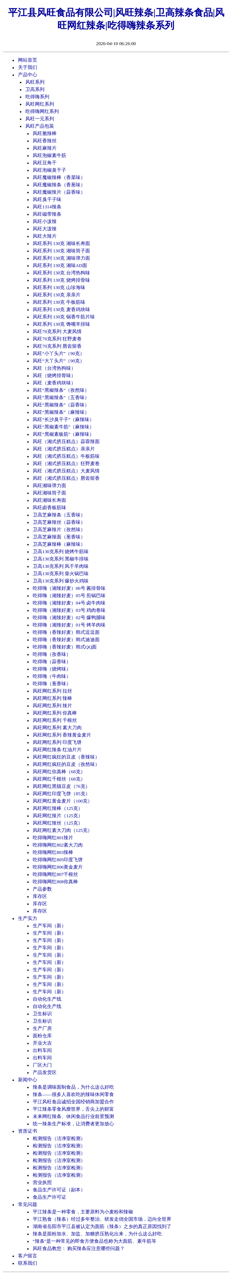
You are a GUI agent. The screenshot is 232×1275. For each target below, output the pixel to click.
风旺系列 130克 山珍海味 (59, 287)
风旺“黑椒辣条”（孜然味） (61, 390)
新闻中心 (27, 1079)
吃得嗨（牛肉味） (52, 676)
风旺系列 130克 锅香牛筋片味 (64, 316)
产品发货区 (45, 1072)
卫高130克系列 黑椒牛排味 (61, 559)
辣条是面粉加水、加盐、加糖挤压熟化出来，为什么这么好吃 (97, 1233)
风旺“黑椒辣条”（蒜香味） (61, 405)
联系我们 (27, 1263)
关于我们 (27, 67)
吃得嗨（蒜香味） (52, 661)
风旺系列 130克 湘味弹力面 (61, 258)
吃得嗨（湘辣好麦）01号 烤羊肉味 (69, 625)
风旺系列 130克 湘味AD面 (60, 265)
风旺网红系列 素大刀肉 (57, 727)
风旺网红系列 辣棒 (52, 698)
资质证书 (27, 1131)
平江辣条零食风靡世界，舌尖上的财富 (73, 1109)
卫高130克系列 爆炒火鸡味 (61, 581)
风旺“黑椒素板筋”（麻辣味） (63, 434)
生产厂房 (42, 1028)
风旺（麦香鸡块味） (54, 383)
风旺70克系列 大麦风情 (57, 331)
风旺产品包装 (39, 126)
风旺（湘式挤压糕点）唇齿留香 (66, 478)
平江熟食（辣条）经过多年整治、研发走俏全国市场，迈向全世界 (102, 1219)
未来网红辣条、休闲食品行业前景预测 (73, 1116)
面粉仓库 (42, 1035)
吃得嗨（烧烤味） (52, 669)
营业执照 (42, 1182)
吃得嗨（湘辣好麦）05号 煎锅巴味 (69, 595)
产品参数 (42, 889)
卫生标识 (42, 1013)
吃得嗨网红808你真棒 (55, 881)
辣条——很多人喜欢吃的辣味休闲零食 (73, 1094)
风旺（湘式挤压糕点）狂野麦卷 (66, 463)
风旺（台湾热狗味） (54, 368)
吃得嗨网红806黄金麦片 (58, 867)
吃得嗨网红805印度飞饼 (58, 859)
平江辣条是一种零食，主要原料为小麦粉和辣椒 (83, 1211)
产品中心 (27, 74)
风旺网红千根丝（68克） (59, 779)
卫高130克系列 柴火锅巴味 (61, 573)
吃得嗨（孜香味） (52, 654)
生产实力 (27, 918)
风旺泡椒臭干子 (49, 170)
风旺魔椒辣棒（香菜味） (59, 177)
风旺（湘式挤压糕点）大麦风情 (66, 471)
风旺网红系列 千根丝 (55, 720)
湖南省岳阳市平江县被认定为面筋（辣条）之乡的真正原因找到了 (102, 1226)
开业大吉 (42, 1043)
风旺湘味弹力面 (49, 485)
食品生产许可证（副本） (59, 1189)
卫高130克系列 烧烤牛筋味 (61, 551)
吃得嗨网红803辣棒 (53, 852)
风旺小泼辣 (45, 221)
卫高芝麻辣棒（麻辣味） (59, 544)
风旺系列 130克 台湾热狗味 (61, 272)
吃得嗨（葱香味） (52, 683)
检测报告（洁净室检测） (59, 1138)
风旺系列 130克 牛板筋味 (59, 302)
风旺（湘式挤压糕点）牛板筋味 (66, 456)
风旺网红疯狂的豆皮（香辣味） (66, 757)
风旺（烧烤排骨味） (54, 375)
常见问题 (27, 1204)
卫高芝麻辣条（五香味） (59, 515)
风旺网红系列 (39, 104)
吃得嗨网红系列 (42, 111)
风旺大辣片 (45, 236)
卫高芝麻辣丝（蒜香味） (59, 522)
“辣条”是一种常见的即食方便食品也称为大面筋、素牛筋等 (94, 1241)
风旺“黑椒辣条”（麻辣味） (61, 412)
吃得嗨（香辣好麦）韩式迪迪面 (66, 639)
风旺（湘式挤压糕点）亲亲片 (64, 449)
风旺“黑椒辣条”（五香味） (61, 397)
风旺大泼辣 (45, 228)
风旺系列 (34, 82)
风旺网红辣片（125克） (58, 815)
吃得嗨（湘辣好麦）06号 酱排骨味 (69, 588)
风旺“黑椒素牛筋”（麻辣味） (63, 427)
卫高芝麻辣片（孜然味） (59, 529)
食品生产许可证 (49, 1197)
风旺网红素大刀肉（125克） (62, 830)
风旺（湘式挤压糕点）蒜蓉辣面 (66, 441)
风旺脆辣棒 (45, 133)
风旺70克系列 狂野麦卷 (57, 338)
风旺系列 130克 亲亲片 (57, 294)
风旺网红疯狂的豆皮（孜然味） (66, 764)
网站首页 (27, 60)
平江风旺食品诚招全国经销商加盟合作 (73, 1101)
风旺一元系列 (39, 118)
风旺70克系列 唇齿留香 (57, 346)
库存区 (40, 896)
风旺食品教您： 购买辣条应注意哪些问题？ (79, 1248)
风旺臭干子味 (47, 199)
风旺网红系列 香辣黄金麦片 (62, 735)
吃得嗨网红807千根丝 (55, 874)
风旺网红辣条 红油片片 (57, 749)
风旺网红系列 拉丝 (52, 691)
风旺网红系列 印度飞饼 (57, 742)
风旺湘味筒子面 (49, 493)
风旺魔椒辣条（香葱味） (59, 184)
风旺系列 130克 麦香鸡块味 (61, 309)
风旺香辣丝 (45, 140)
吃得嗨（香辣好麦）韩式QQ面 (65, 647)
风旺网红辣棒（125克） (58, 808)
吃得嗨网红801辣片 (53, 837)
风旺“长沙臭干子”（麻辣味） (63, 419)
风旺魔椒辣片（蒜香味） (59, 192)
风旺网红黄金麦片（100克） (62, 801)
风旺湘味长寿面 (49, 500)
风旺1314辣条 (47, 206)
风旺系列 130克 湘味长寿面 (61, 243)
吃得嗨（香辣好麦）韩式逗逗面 (66, 632)
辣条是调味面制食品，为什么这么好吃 (73, 1087)
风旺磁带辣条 (47, 214)
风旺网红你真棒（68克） (59, 771)
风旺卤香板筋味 (49, 507)
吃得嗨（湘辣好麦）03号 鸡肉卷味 (69, 610)
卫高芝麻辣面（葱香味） (59, 537)
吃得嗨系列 (37, 96)
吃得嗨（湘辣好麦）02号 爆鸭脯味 (69, 617)
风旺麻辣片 (45, 148)
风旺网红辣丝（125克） (58, 823)
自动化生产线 (47, 999)
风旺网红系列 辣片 (52, 705)
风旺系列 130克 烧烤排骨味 (61, 280)
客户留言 (27, 1255)
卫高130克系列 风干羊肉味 (61, 566)
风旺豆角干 (45, 162)
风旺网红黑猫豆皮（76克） (61, 786)
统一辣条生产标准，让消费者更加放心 (73, 1123)
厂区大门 (42, 1065)
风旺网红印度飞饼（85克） (61, 793)
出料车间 (42, 1050)
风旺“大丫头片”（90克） (59, 360)
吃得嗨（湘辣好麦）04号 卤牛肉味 (69, 603)
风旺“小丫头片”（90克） (59, 353)
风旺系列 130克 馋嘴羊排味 (61, 324)
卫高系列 (34, 89)
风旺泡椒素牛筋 (49, 155)
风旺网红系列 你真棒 (55, 713)
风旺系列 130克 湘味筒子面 (61, 250)
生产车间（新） (49, 925)
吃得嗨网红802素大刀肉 (58, 845)
